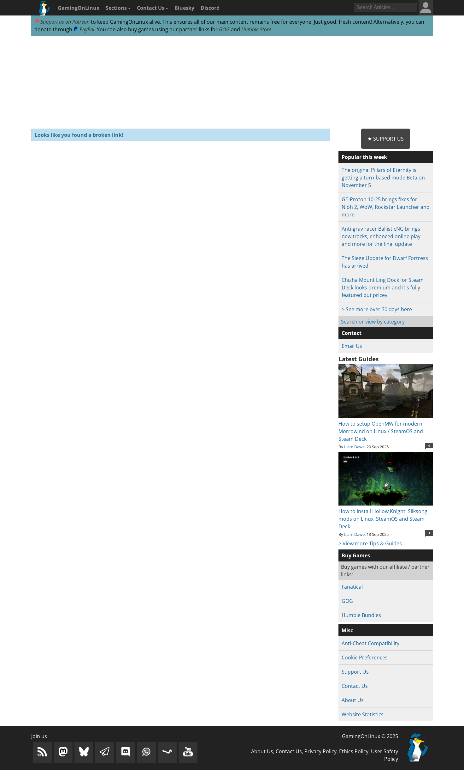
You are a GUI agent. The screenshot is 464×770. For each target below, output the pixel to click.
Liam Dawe (354, 447)
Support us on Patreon (62, 21)
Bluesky (184, 7)
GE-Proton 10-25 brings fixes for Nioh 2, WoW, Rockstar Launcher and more (386, 207)
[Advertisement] (232, 83)
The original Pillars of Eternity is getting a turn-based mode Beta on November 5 (383, 178)
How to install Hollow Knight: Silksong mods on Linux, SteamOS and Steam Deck (385, 515)
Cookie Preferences (365, 657)
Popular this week (364, 157)
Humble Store (256, 29)
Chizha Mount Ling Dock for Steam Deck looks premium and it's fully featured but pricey (383, 287)
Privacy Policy (320, 751)
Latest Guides (358, 359)
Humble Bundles (361, 615)
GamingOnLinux (78, 7)
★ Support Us (385, 138)
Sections (118, 7)
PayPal (83, 29)
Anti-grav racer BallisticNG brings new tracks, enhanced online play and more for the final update (381, 236)
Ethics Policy (353, 751)
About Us (353, 700)
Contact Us (152, 7)
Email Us (352, 346)
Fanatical (352, 586)
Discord (210, 7)
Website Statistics (363, 714)
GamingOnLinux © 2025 (370, 736)
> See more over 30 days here (377, 309)
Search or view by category (373, 321)
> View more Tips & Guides (370, 543)
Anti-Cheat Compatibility (370, 643)
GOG (224, 29)
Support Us (355, 671)
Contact (351, 333)
